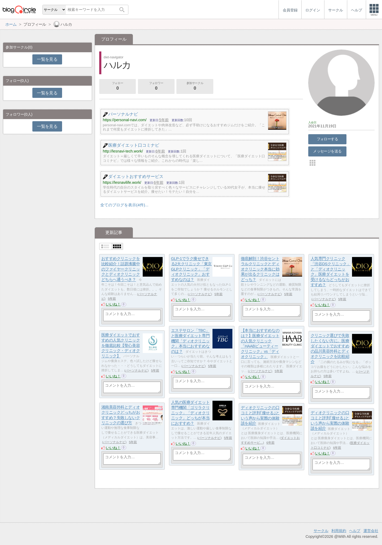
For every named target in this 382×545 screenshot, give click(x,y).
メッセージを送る (327, 151)
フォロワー (156, 86)
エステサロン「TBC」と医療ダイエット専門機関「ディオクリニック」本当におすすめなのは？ (190, 341)
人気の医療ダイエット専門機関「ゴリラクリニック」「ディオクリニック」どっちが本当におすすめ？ (190, 413)
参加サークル (195, 86)
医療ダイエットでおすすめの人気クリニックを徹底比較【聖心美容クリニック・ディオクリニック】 (120, 345)
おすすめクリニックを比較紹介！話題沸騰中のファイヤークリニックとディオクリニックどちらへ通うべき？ (120, 269)
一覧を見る (47, 59)
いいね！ (113, 304)
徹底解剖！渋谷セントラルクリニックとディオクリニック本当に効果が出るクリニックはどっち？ (260, 269)
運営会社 (370, 531)
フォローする (327, 139)
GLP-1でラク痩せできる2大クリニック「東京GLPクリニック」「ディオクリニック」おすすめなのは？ (191, 269)
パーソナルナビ (200, 294)
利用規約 (338, 531)
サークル (321, 531)
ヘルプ (354, 531)
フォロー (117, 86)
